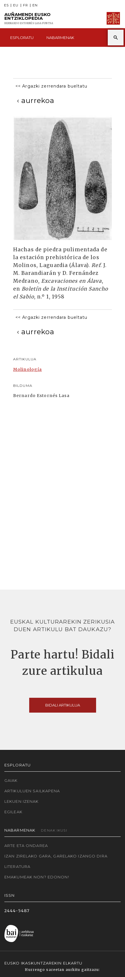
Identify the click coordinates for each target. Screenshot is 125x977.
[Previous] (36, 100)
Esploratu (22, 37)
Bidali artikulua (62, 705)
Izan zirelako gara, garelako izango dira (55, 856)
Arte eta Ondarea (26, 845)
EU (15, 5)
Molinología (27, 369)
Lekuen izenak (21, 801)
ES (6, 5)
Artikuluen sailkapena (32, 791)
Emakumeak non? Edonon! (36, 877)
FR (25, 5)
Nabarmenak (60, 37)
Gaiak (11, 780)
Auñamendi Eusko (28, 18)
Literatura (17, 866)
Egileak (13, 811)
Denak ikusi (54, 830)
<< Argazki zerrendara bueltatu (51, 86)
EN (35, 5)
